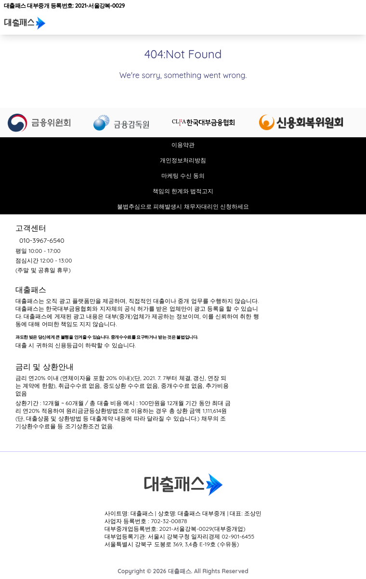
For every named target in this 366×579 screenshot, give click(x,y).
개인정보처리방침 (183, 160)
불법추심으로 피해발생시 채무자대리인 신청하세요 (183, 206)
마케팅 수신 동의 (183, 175)
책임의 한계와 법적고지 (183, 191)
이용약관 (183, 144)
